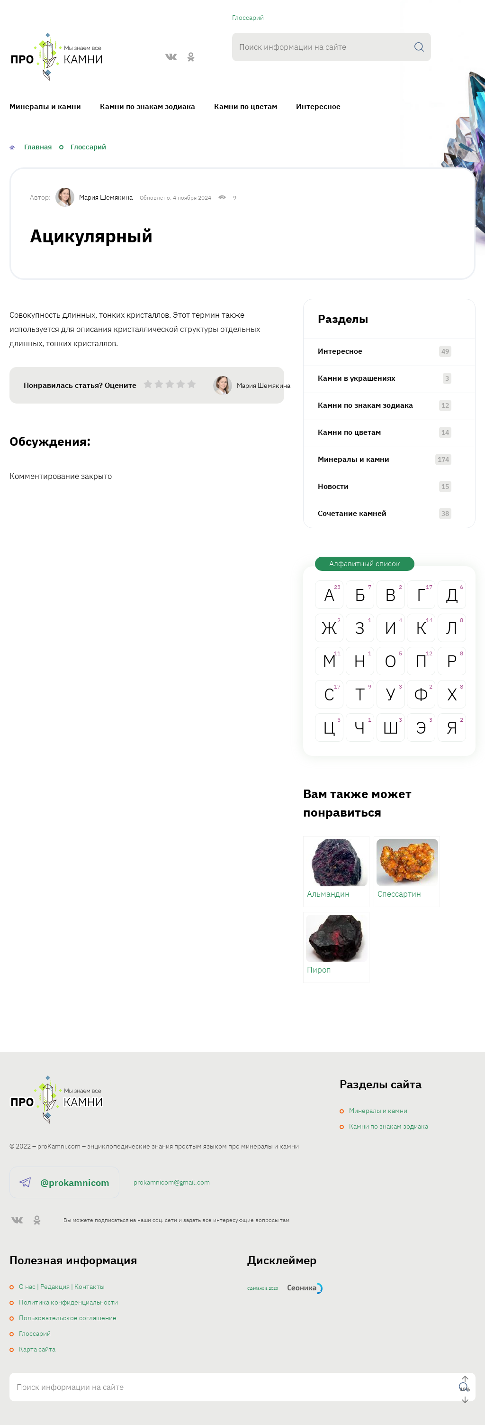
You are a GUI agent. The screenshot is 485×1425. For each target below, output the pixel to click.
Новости (333, 486)
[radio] (148, 386)
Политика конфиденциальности (68, 1302)
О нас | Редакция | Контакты (62, 1286)
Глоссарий (248, 17)
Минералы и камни (45, 106)
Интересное (318, 106)
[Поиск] (419, 47)
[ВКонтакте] (171, 56)
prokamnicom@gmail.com (172, 1182)
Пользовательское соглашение (68, 1318)
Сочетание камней (352, 513)
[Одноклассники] (190, 56)
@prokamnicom (74, 1182)
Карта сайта (37, 1349)
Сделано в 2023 (262, 1288)
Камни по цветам (245, 106)
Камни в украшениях (356, 378)
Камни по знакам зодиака (147, 106)
